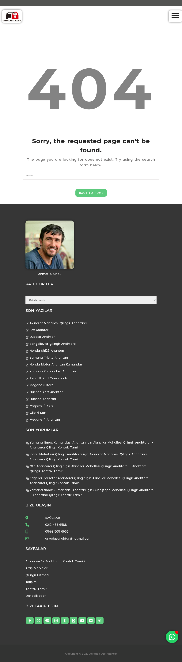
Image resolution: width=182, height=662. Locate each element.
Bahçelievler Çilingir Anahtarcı (53, 344)
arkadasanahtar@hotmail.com (68, 538)
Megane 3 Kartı (42, 385)
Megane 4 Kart (41, 406)
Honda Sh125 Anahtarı (47, 350)
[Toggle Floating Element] (172, 637)
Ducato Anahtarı (42, 337)
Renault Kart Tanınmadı (48, 378)
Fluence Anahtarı (43, 399)
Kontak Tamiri (36, 589)
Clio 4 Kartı (38, 413)
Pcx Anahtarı (39, 330)
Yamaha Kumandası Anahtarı (53, 371)
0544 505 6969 (56, 531)
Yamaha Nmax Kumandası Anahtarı (58, 442)
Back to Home (91, 193)
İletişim (30, 582)
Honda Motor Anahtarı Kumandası (56, 364)
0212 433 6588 (56, 525)
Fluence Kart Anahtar (46, 392)
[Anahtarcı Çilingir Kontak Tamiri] (12, 16)
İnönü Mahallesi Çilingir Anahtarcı (56, 454)
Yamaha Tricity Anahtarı (49, 357)
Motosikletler (35, 596)
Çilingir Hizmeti (37, 575)
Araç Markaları (36, 568)
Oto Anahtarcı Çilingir (47, 466)
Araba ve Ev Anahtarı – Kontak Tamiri (55, 561)
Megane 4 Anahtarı (45, 419)
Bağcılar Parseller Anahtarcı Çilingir (57, 478)
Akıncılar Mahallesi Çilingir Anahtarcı (58, 323)
